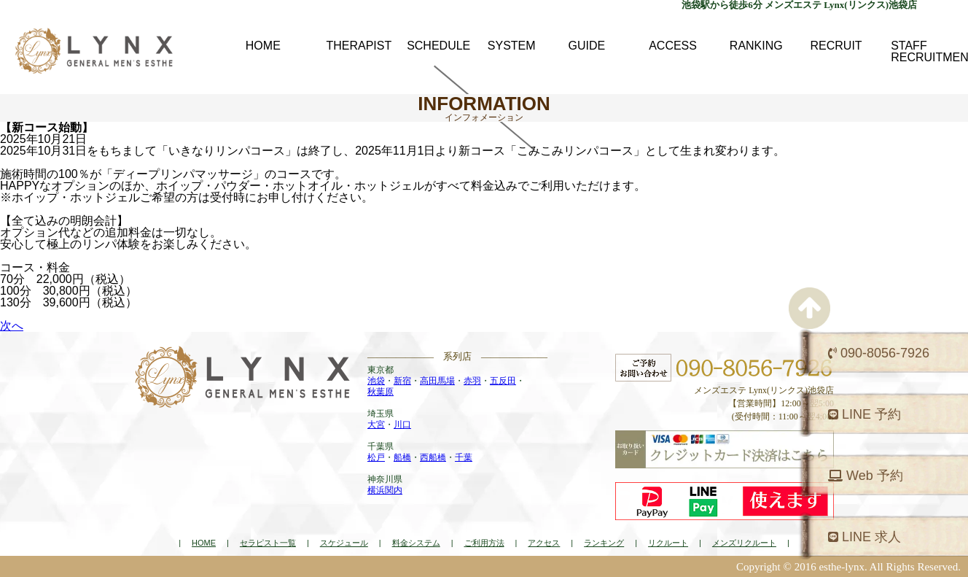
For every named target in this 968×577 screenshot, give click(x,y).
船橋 (402, 457)
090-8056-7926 (878, 353)
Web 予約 (865, 475)
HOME (204, 542)
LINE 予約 (864, 414)
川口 (402, 424)
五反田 (503, 381)
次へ (11, 326)
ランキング (604, 542)
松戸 (376, 457)
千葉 (463, 457)
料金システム (416, 542)
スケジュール (344, 542)
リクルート (668, 542)
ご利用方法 (484, 542)
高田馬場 (437, 381)
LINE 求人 (864, 537)
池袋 (376, 381)
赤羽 (472, 381)
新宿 (402, 381)
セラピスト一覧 (268, 542)
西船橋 (433, 457)
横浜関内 (384, 490)
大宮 (376, 424)
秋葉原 (380, 392)
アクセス (544, 542)
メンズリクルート (744, 542)
